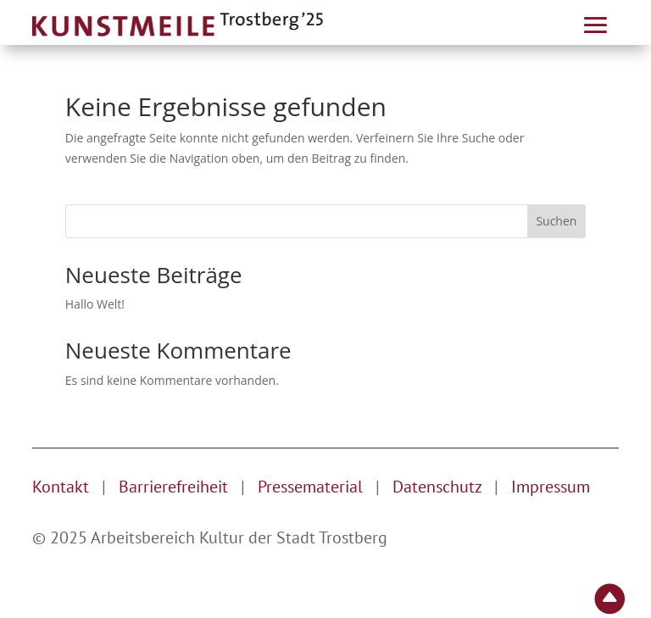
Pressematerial (310, 487)
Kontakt (60, 487)
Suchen (556, 221)
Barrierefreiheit (173, 487)
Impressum (550, 487)
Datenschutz (439, 487)
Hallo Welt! (95, 304)
